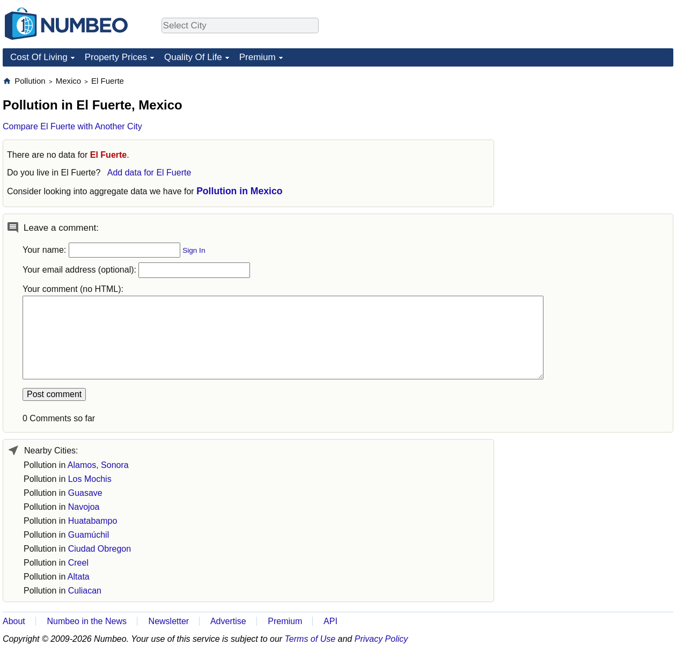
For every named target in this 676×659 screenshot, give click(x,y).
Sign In (193, 250)
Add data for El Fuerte (149, 172)
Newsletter (169, 621)
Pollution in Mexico (239, 191)
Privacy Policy (381, 638)
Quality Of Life (193, 57)
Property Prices (116, 57)
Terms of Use (310, 638)
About (14, 621)
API (330, 621)
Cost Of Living (39, 57)
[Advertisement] (592, 143)
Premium (257, 57)
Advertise (228, 621)
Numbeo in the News (87, 621)
